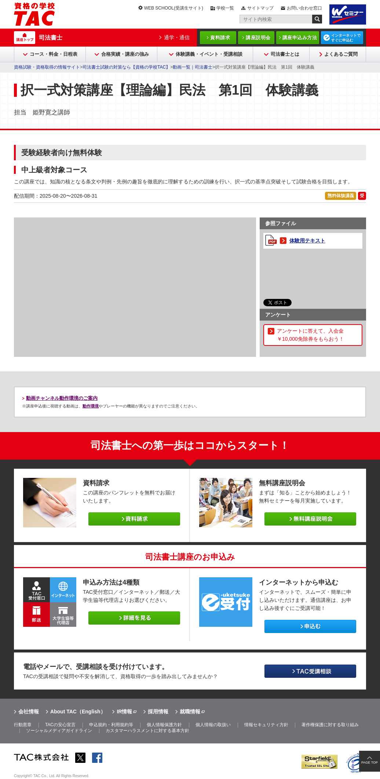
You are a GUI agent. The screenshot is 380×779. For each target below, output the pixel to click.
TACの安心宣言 (60, 724)
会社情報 (28, 711)
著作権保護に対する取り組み (330, 724)
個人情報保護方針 (164, 724)
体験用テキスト (307, 241)
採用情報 (158, 711)
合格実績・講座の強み (125, 54)
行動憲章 (23, 724)
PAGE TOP (369, 762)
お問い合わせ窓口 (304, 8)
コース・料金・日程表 (53, 54)
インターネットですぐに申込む (346, 37)
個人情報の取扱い (213, 724)
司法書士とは (285, 54)
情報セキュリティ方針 (266, 724)
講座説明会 (258, 37)
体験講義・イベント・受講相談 (209, 54)
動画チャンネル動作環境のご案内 (62, 398)
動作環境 (91, 406)
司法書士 (50, 37)
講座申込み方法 (299, 37)
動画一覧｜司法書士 (192, 67)
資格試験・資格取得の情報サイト (47, 67)
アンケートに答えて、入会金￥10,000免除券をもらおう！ (310, 335)
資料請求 (220, 37)
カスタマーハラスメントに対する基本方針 (147, 730)
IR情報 (124, 711)
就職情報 (190, 711)
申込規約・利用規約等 (111, 724)
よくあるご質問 (341, 54)
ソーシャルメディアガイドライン (59, 730)
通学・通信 (177, 37)
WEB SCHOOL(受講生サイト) (173, 8)
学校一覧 (225, 8)
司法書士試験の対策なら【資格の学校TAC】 (126, 67)
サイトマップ (260, 8)
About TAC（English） (78, 711)
